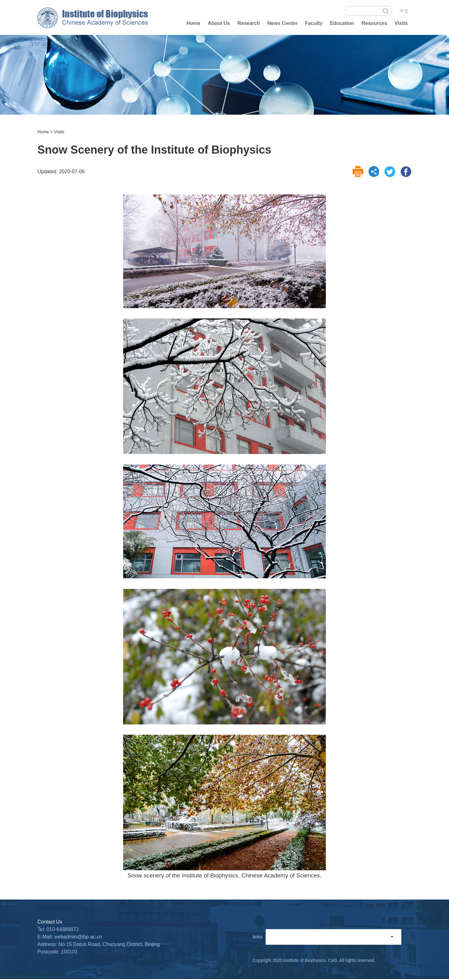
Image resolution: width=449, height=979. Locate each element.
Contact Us (49, 921)
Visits (59, 131)
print (358, 171)
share (374, 171)
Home (43, 131)
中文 (404, 10)
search (385, 11)
